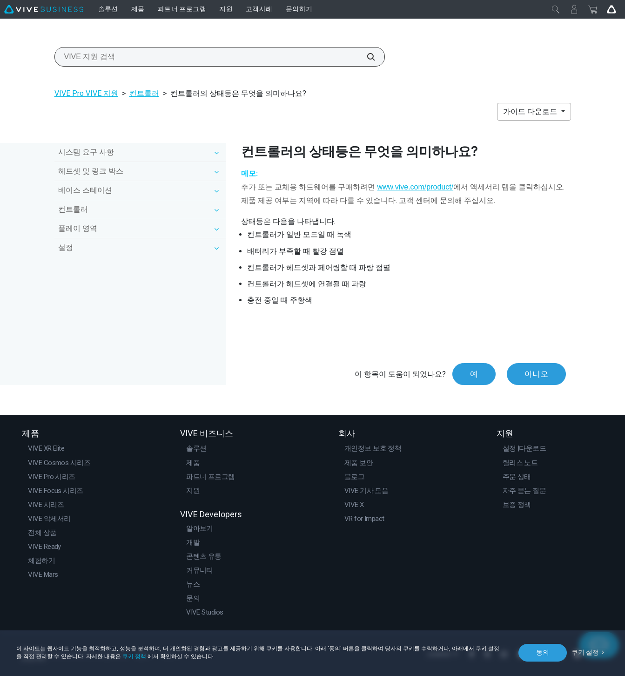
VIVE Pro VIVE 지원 (86, 93)
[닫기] (555, 9)
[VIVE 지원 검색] (365, 56)
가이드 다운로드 (531, 111)
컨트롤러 (144, 93)
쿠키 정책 (134, 656)
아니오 (536, 374)
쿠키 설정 (585, 652)
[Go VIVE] (611, 9)
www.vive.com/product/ (415, 187)
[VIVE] (43, 9)
